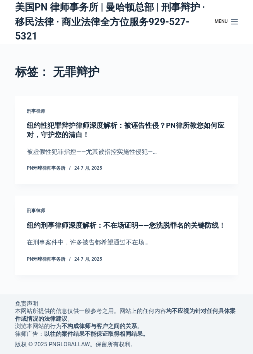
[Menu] (226, 22)
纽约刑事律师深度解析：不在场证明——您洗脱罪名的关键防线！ (126, 225)
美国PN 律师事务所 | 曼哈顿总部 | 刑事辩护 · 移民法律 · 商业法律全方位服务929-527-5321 (110, 22)
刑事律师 (36, 111)
